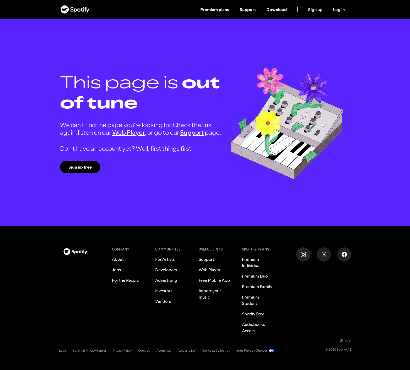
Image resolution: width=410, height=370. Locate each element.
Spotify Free (253, 314)
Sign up (315, 9)
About (118, 259)
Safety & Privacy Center (89, 350)
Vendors (163, 301)
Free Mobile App (214, 280)
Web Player (128, 132)
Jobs (116, 270)
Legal (63, 350)
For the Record (125, 280)
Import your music (210, 294)
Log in (339, 9)
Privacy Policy (122, 350)
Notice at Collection (216, 350)
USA (345, 340)
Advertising (166, 280)
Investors (163, 291)
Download (276, 9)
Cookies (144, 350)
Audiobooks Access (253, 327)
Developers (166, 270)
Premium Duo (255, 276)
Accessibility (186, 350)
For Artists (165, 259)
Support (248, 9)
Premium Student (250, 300)
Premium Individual (251, 262)
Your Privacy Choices (252, 350)
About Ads (163, 350)
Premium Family (257, 286)
